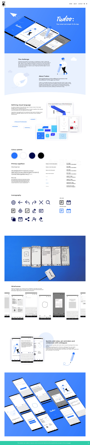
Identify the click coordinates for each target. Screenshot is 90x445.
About (75, 3)
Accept (68, 443)
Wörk (70, 3)
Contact (80, 3)
